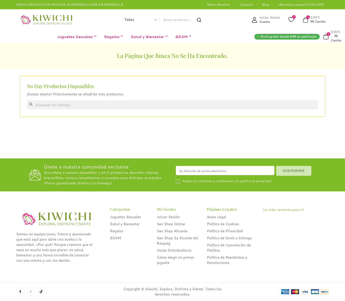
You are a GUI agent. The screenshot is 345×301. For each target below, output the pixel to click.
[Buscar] (172, 104)
